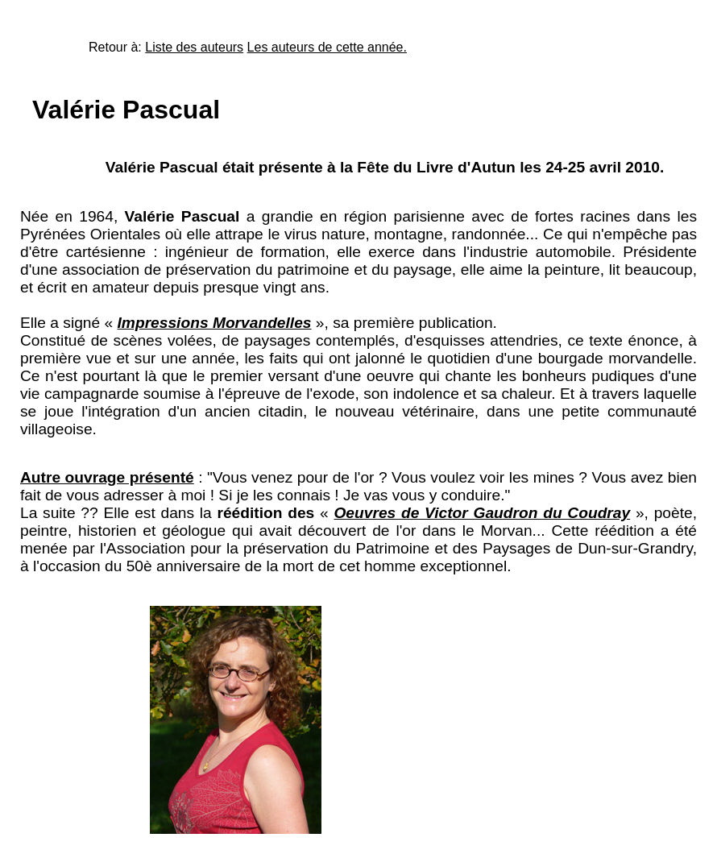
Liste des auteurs (194, 47)
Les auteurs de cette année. (327, 47)
